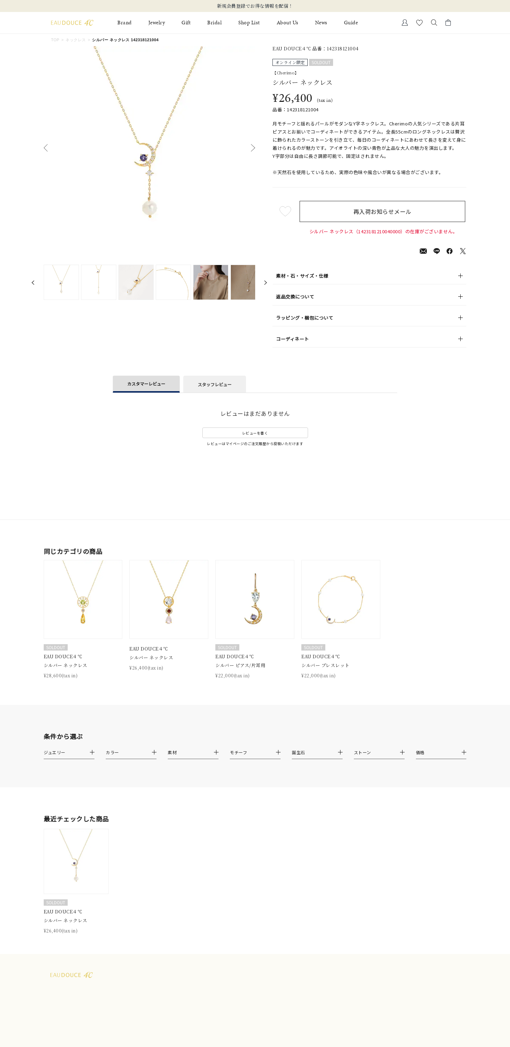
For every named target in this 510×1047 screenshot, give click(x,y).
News (321, 23)
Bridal (214, 23)
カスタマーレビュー (146, 384)
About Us (288, 23)
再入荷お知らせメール (384, 211)
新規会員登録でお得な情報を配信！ (255, 6)
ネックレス (76, 40)
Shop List (249, 23)
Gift (186, 23)
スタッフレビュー (215, 384)
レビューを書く (255, 433)
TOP (55, 40)
